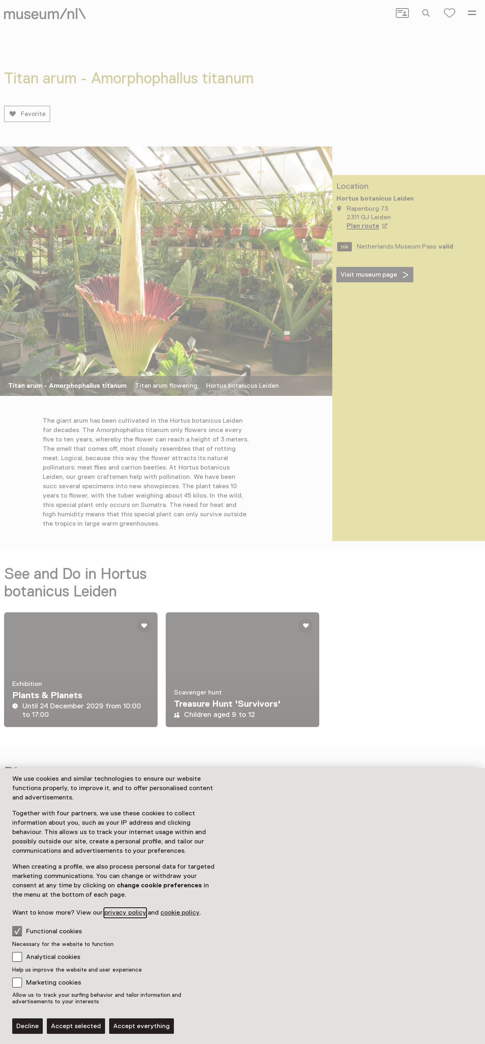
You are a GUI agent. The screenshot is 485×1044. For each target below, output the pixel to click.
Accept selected (76, 1026)
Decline (27, 1026)
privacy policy (125, 912)
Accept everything (141, 1026)
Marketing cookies (53, 982)
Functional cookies (47, 931)
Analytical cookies (53, 957)
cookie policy (180, 912)
